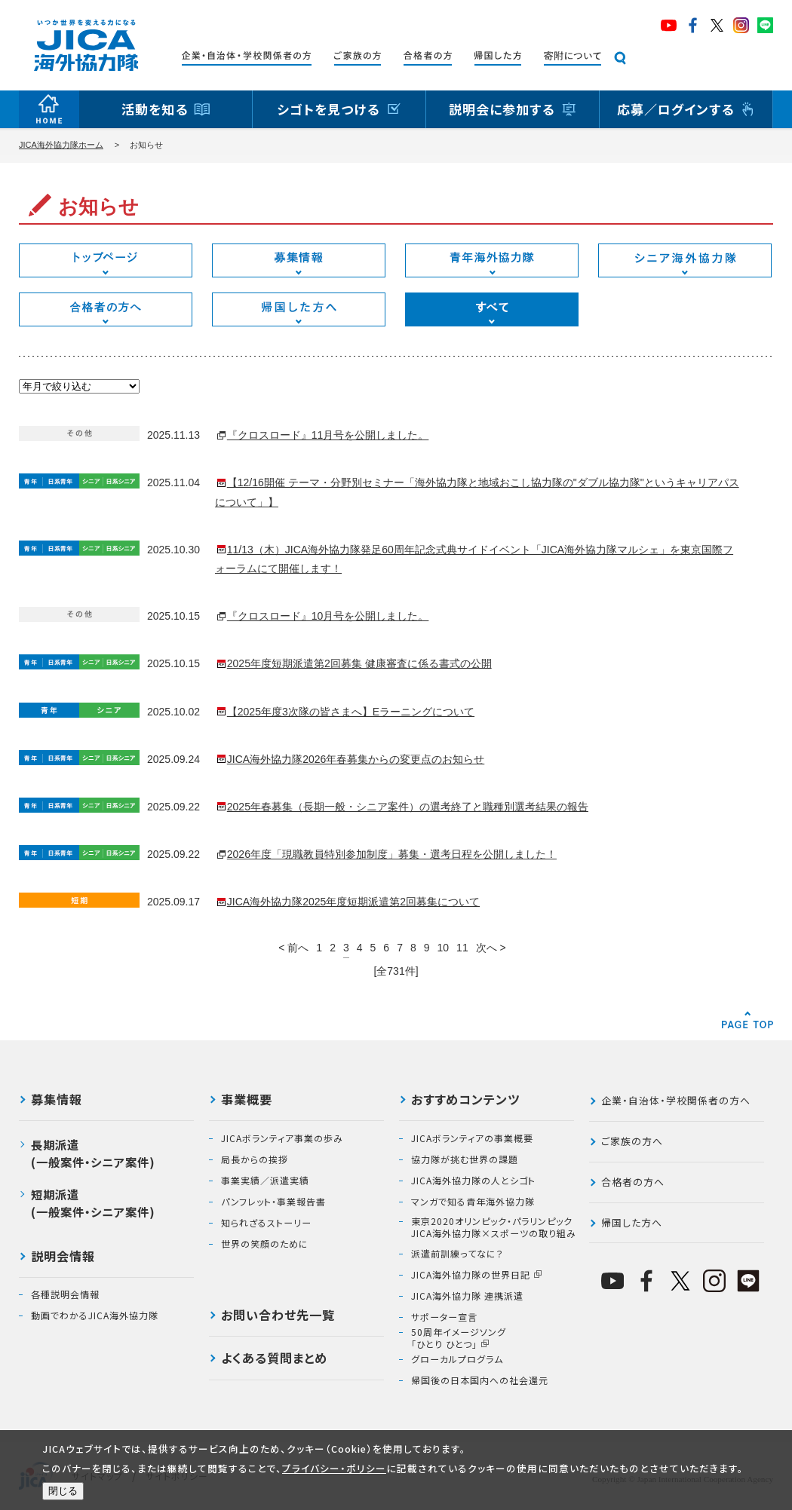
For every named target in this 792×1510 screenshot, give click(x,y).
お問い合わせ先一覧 (278, 1316)
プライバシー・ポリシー (334, 1468)
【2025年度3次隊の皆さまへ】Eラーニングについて (350, 712)
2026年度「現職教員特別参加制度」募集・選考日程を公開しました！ (392, 854)
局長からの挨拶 (254, 1159)
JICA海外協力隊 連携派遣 (467, 1296)
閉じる (63, 1490)
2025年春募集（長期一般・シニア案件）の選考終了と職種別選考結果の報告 (407, 807)
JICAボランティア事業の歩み (282, 1138)
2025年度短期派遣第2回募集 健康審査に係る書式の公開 (359, 663)
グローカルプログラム (457, 1359)
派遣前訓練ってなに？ (457, 1254)
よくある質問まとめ (274, 1359)
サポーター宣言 (444, 1317)
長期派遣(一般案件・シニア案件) (93, 1153)
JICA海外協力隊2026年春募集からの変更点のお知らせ (355, 759)
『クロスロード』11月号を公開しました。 (328, 435)
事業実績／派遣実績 (265, 1181)
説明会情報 (63, 1257)
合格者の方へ (633, 1182)
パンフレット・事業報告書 (273, 1202)
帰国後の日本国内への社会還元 (479, 1380)
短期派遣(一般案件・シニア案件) (93, 1203)
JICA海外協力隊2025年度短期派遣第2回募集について (353, 902)
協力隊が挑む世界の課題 (464, 1159)
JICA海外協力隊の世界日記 (470, 1275)
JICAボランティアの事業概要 (472, 1138)
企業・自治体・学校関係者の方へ (676, 1100)
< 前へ (293, 948)
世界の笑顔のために (265, 1244)
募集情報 (56, 1100)
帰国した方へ (631, 1222)
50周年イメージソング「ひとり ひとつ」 (458, 1337)
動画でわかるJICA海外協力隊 (94, 1315)
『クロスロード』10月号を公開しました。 (328, 616)
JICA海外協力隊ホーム (61, 144)
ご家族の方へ (632, 1141)
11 (462, 948)
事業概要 (246, 1100)
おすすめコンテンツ (465, 1100)
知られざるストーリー (266, 1223)
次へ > (491, 948)
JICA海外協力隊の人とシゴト (473, 1181)
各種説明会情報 (65, 1294)
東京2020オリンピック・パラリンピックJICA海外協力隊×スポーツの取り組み (493, 1227)
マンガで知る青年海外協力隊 (473, 1202)
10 (443, 948)
